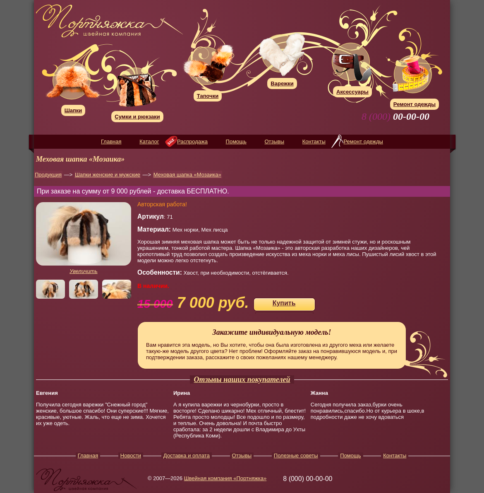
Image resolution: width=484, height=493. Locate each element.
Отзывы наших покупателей (242, 379)
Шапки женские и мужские (107, 175)
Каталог (149, 141)
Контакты (314, 141)
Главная (111, 141)
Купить (284, 303)
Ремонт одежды (363, 141)
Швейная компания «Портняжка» (225, 478)
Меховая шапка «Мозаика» (187, 175)
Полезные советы (296, 455)
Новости (130, 455)
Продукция (48, 175)
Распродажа (192, 141)
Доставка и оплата (186, 455)
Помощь (236, 141)
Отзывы (274, 141)
